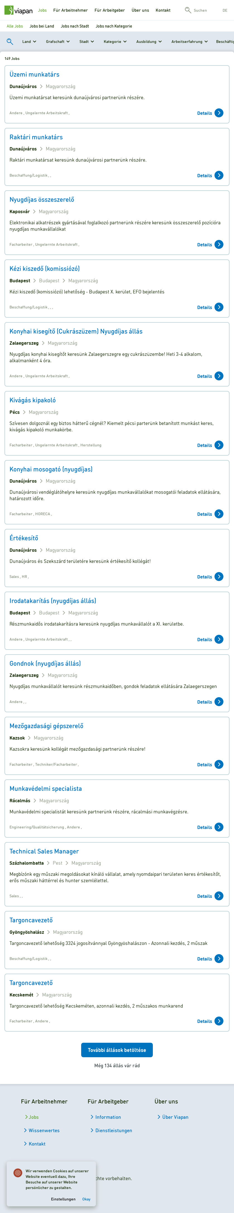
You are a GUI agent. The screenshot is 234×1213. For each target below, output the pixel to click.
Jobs (42, 10)
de (225, 10)
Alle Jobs (15, 25)
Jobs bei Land (42, 25)
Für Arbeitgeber (110, 10)
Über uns (140, 10)
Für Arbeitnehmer (70, 10)
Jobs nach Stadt (75, 25)
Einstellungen (63, 1198)
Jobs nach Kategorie (114, 25)
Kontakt (163, 10)
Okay (86, 1198)
